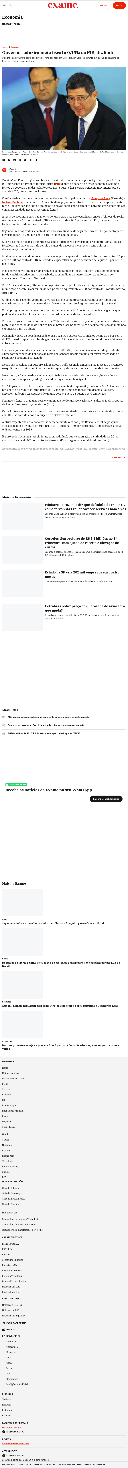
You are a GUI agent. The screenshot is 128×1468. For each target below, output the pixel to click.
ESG (4, 1100)
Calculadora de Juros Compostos (18, 1224)
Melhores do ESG (10, 1310)
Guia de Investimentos (13, 1198)
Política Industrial (11, 1292)
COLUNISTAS (8, 1126)
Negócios (6, 1121)
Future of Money (10, 1166)
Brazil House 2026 (11, 1243)
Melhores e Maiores (12, 1305)
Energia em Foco (10, 1265)
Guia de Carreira (10, 1204)
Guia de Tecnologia (12, 1193)
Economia (12, 17)
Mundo (5, 1134)
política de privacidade (64, 1465)
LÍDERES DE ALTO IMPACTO (16, 1078)
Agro (8, 1373)
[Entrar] (119, 5)
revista (10, 1329)
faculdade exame (16, 1323)
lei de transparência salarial (91, 1465)
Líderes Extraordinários (14, 1281)
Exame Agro (8, 1155)
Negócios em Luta (11, 1286)
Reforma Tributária (12, 1276)
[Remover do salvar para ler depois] (35, 160)
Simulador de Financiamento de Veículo (22, 1229)
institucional (9, 1465)
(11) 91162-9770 (15, 1431)
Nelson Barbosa (115, 448)
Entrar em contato (11, 1427)
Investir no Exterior (12, 1270)
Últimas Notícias (10, 1073)
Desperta (11, 1352)
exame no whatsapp (16, 785)
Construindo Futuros (12, 1260)
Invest (5, 1116)
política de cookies (42, 1465)
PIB (67, 448)
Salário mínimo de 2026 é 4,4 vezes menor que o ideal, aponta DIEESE (44, 733)
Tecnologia (7, 1161)
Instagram (7, 1410)
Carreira (6, 1089)
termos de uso (24, 1465)
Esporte (6, 1150)
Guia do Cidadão (10, 1188)
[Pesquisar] (11, 5)
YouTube (6, 1399)
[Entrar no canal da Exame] (106, 799)
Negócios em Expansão (13, 1315)
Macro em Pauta (11, 24)
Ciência (6, 1172)
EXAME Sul (7, 1249)
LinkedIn (6, 1404)
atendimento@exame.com (15, 1443)
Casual (5, 1139)
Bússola (6, 1254)
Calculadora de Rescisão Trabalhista (20, 1219)
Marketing (7, 1145)
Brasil (5, 1084)
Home (4, 47)
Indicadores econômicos (48, 448)
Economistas (78, 448)
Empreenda (12, 1379)
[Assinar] (103, 5)
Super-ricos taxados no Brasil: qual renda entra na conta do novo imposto (46, 725)
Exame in (11, 1341)
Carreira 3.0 (12, 1346)
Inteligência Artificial (12, 1110)
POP (4, 1177)
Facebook (7, 1415)
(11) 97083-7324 (15, 1455)
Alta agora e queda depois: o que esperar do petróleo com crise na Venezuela (48, 717)
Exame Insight (9, 1105)
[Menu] (4, 5)
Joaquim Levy (96, 448)
